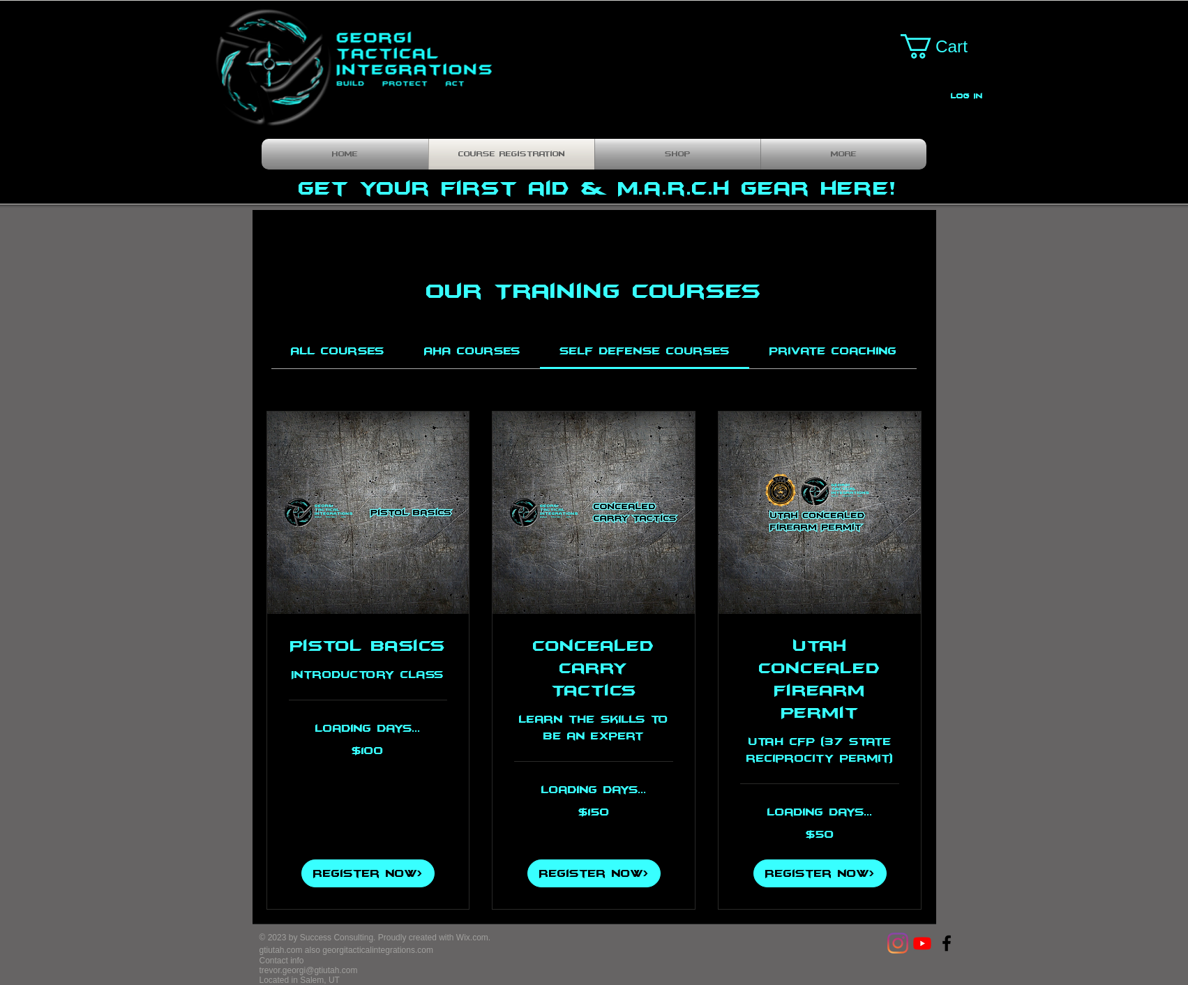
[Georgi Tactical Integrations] (946, 943)
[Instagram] (897, 943)
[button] (947, 46)
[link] (337, 350)
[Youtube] (922, 943)
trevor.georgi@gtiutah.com (309, 970)
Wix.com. (473, 937)
